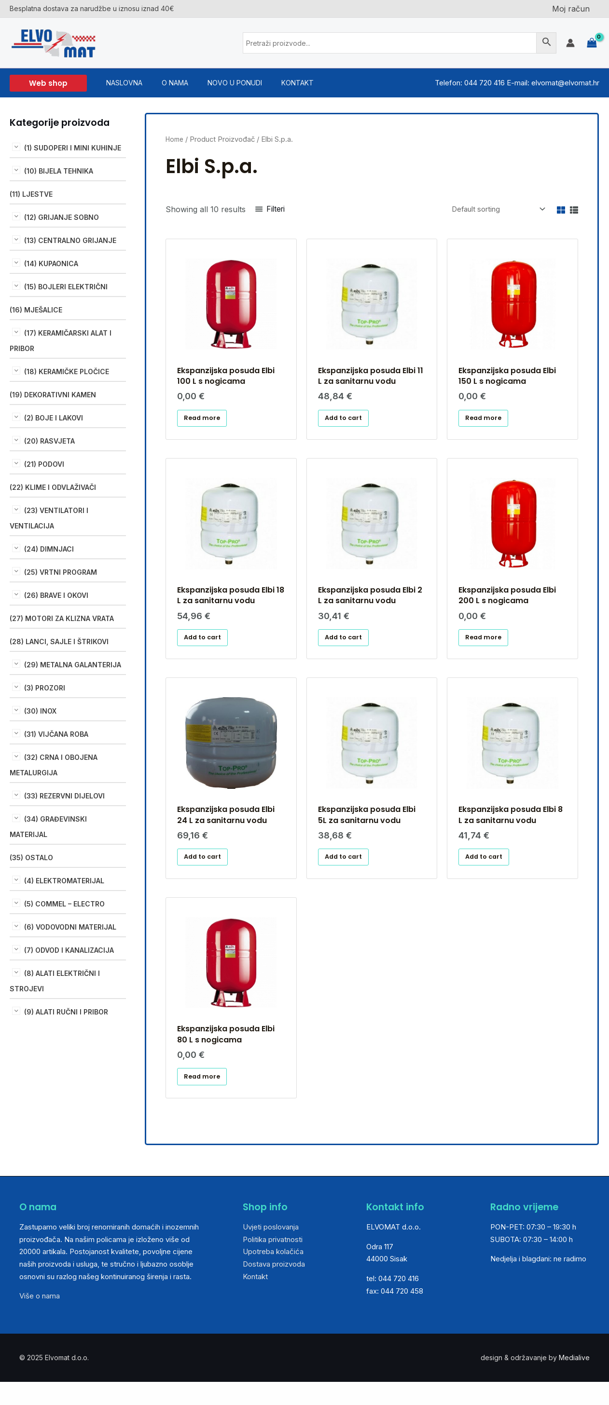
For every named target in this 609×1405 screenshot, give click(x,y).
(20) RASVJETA (49, 441)
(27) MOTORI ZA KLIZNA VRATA (62, 618)
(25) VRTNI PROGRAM (60, 572)
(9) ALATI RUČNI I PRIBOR (66, 1012)
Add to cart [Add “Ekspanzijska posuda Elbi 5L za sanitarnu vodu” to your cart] (346, 873)
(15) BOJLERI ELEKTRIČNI (66, 287)
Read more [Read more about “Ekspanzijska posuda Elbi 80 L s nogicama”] (205, 1098)
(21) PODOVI (44, 464)
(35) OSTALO (31, 857)
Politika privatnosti (273, 1264)
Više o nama (39, 1320)
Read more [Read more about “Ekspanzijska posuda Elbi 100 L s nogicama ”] (205, 423)
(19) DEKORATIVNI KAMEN (53, 395)
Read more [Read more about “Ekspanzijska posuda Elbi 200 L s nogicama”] (487, 648)
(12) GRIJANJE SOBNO (61, 217)
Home (176, 139)
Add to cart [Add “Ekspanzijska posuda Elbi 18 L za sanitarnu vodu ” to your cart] (205, 648)
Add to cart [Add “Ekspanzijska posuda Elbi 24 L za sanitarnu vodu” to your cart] (205, 873)
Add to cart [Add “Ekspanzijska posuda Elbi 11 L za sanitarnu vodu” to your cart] (346, 423)
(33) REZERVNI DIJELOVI (64, 796)
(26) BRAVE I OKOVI (56, 595)
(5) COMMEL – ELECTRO (64, 904)
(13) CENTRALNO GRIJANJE (70, 240)
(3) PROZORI (44, 688)
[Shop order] (489, 210)
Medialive (574, 1382)
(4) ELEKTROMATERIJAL (64, 881)
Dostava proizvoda (274, 1289)
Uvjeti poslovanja (271, 1251)
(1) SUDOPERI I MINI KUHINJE (72, 148)
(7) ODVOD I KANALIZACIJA (69, 950)
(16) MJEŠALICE (36, 310)
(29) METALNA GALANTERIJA (72, 665)
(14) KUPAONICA (51, 263)
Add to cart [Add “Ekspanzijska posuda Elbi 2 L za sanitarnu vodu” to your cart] (346, 648)
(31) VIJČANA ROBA (56, 734)
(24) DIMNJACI (49, 549)
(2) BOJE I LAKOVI (53, 418)
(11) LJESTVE (31, 194)
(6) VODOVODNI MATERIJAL (70, 927)
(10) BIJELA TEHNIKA (58, 171)
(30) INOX (40, 711)
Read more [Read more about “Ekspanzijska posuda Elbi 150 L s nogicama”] (487, 423)
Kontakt (255, 1301)
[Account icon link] (570, 43)
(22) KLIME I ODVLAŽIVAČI (53, 487)
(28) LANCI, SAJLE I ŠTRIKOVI (59, 641)
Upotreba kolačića (273, 1276)
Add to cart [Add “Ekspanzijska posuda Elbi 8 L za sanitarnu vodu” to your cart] (487, 873)
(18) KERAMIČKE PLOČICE (66, 371)
